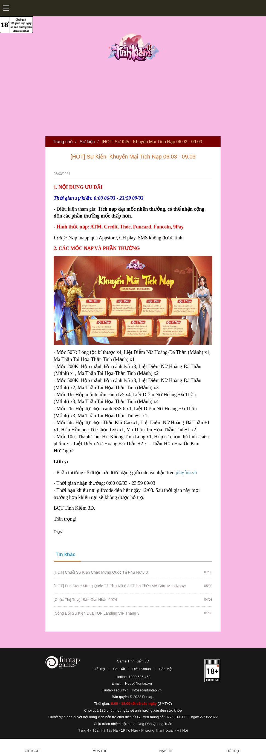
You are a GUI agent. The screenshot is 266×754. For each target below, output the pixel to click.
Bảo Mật (165, 669)
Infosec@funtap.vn (147, 690)
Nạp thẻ (166, 751)
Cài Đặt (119, 669)
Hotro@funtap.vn (138, 683)
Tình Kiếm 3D (135, 47)
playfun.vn (186, 472)
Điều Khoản (141, 669)
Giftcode (33, 751)
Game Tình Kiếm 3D (133, 661)
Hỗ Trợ (99, 669)
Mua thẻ (99, 751)
